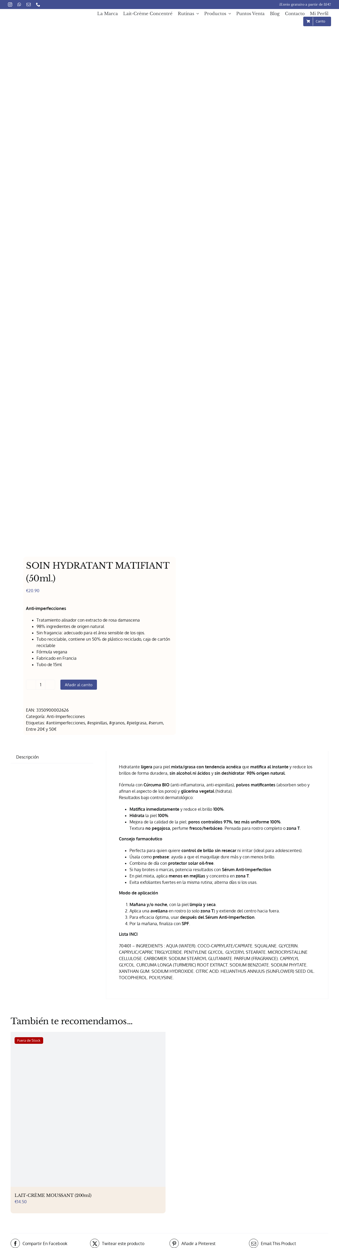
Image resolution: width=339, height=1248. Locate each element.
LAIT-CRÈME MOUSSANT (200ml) (53, 1195)
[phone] (38, 4)
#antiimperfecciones (65, 722)
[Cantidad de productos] (40, 684)
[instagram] (10, 4)
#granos (116, 722)
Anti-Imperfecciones (66, 716)
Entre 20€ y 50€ (41, 729)
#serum (156, 722)
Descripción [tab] (27, 757)
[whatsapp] (19, 4)
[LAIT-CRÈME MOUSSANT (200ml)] (88, 1109)
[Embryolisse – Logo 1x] (35, 14)
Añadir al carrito (78, 684)
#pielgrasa (136, 722)
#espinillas (97, 722)
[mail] (28, 4)
